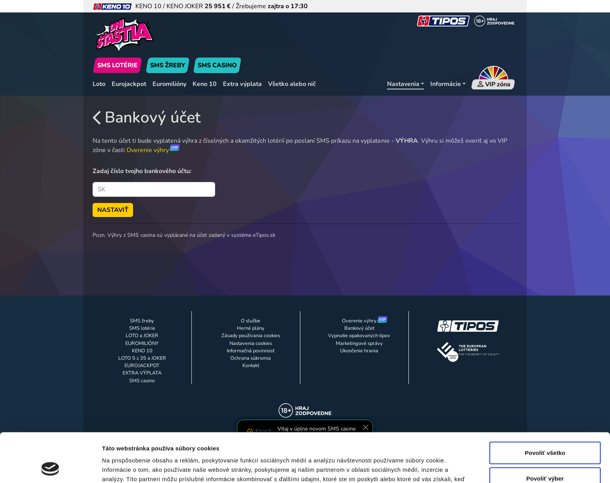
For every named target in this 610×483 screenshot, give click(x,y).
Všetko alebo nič (292, 84)
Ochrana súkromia (250, 358)
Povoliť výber (545, 432)
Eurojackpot (129, 84)
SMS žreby (142, 320)
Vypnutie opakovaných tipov (359, 335)
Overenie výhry (147, 150)
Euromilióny (169, 84)
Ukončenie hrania (359, 350)
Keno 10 (205, 84)
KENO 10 (142, 350)
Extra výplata (242, 84)
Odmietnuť (545, 457)
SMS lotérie (142, 328)
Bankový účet (147, 117)
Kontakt (250, 365)
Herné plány (251, 328)
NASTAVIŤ (112, 210)
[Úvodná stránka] (160, 35)
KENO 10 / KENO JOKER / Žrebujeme (200, 6)
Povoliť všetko (545, 406)
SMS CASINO (217, 65)
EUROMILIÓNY (142, 343)
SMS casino (142, 380)
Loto (99, 84)
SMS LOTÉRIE (117, 65)
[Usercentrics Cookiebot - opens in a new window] (50, 468)
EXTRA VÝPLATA (142, 372)
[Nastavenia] (405, 84)
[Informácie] (448, 84)
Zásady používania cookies (250, 335)
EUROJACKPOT (142, 365)
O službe (250, 320)
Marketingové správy (359, 343)
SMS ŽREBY (167, 65)
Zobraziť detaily (406, 467)
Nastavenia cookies (251, 343)
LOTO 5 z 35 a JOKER (142, 358)
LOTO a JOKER (142, 335)
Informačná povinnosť (250, 350)
